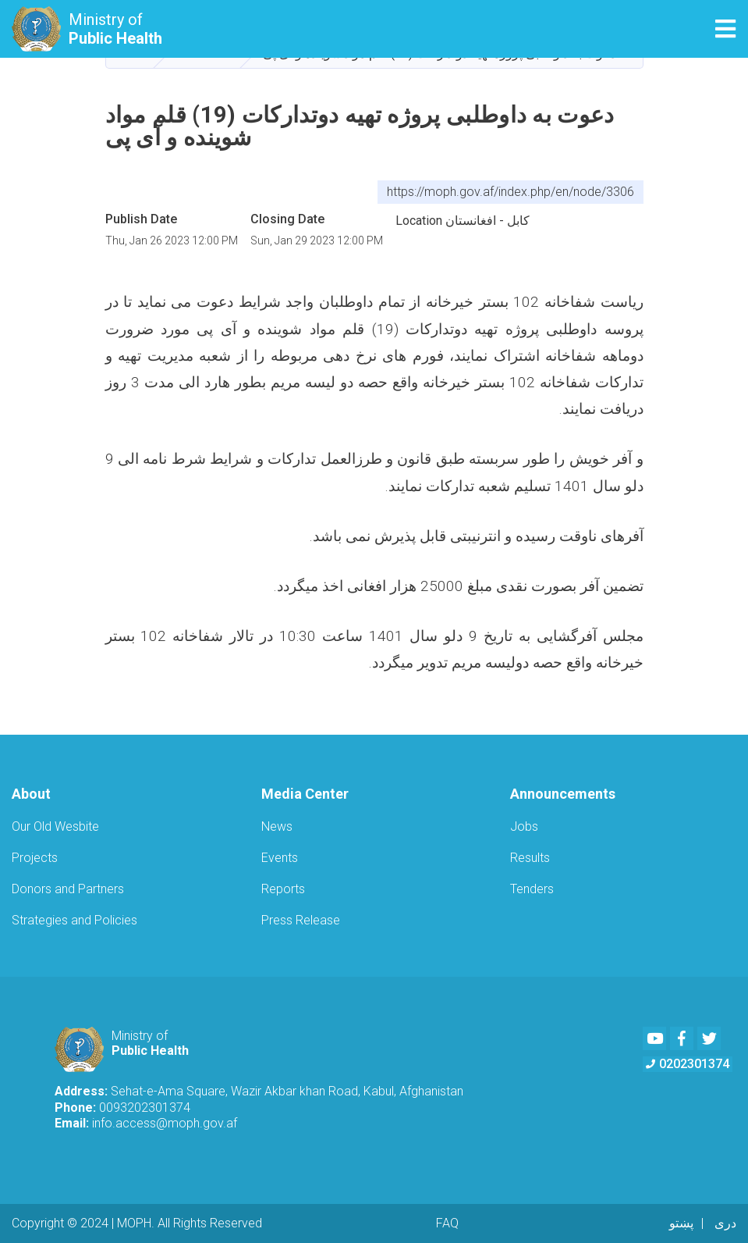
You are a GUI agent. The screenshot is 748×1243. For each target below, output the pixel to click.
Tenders (532, 888)
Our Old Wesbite (55, 826)
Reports (283, 888)
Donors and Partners (68, 888)
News (276, 826)
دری (725, 1223)
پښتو (681, 1223)
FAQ (447, 1223)
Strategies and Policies (74, 920)
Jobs (524, 826)
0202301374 (687, 1063)
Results (530, 857)
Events (279, 857)
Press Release (300, 920)
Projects (35, 857)
